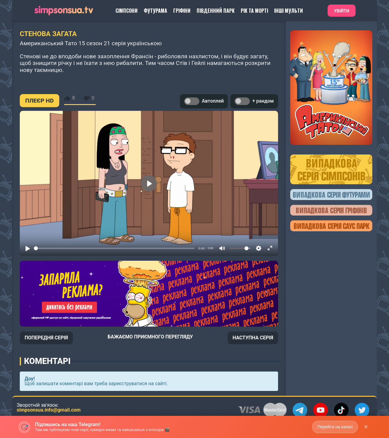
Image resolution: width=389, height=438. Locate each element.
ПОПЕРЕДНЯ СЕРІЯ (46, 338)
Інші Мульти (288, 10)
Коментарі (47, 361)
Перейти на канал (335, 426)
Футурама (155, 10)
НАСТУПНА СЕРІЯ (252, 338)
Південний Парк (216, 10)
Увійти (341, 10)
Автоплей (204, 101)
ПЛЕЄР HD (39, 100)
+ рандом (254, 101)
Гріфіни (182, 10)
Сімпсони (126, 10)
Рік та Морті (254, 10)
